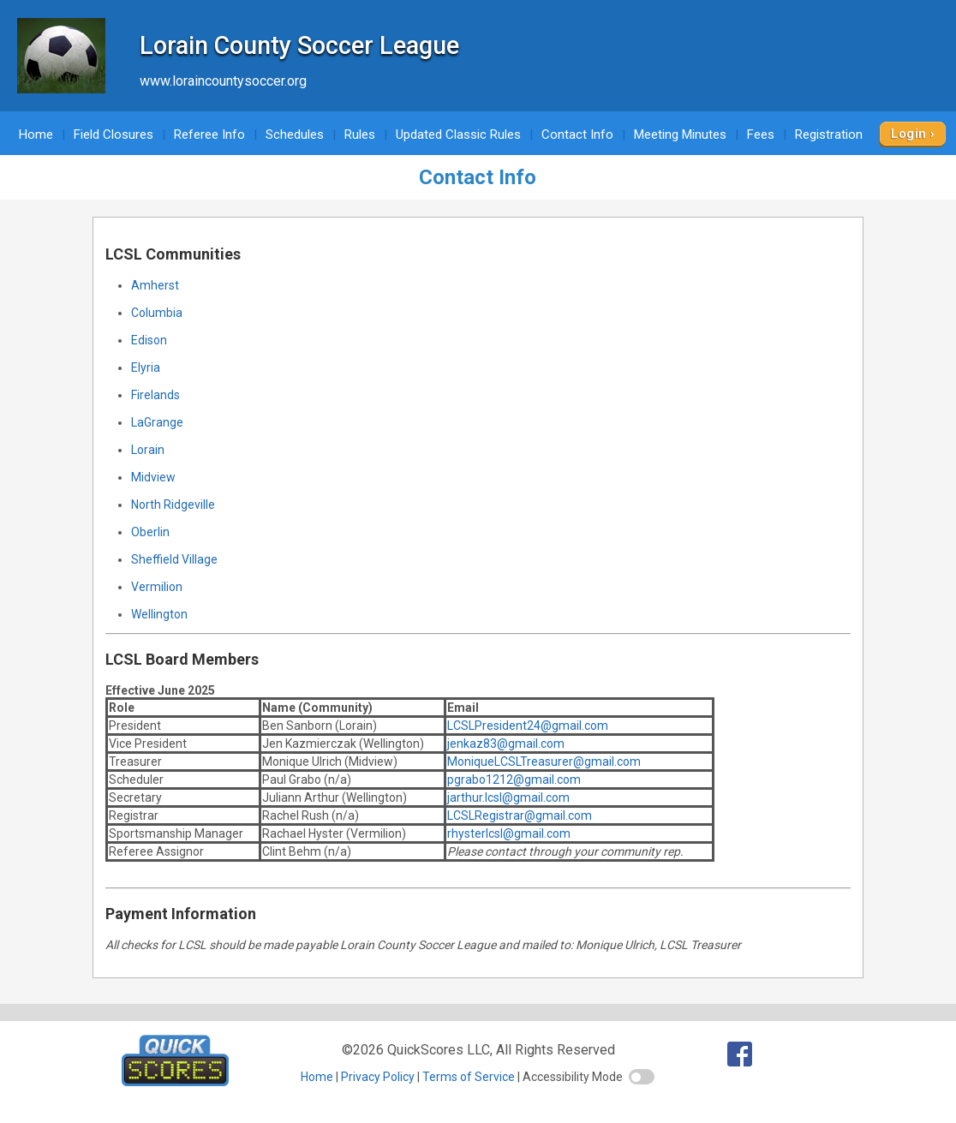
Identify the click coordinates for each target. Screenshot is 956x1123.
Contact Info (577, 134)
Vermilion (156, 587)
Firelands (155, 395)
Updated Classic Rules (458, 134)
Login (908, 133)
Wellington (159, 614)
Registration (829, 134)
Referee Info (209, 134)
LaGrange (157, 422)
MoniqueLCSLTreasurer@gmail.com (544, 761)
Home (36, 134)
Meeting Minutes (680, 134)
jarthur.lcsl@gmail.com (508, 797)
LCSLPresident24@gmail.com (527, 725)
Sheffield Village (174, 559)
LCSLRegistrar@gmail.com (519, 815)
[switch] (641, 1076)
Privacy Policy (378, 1077)
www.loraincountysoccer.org (223, 81)
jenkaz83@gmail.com (506, 743)
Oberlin (150, 532)
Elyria (145, 367)
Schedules (295, 134)
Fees (760, 134)
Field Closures (113, 134)
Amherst (155, 285)
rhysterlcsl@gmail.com (509, 833)
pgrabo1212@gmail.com (514, 779)
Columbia (156, 313)
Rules (359, 134)
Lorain (147, 450)
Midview (153, 477)
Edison (149, 340)
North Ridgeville (173, 504)
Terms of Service (468, 1077)
